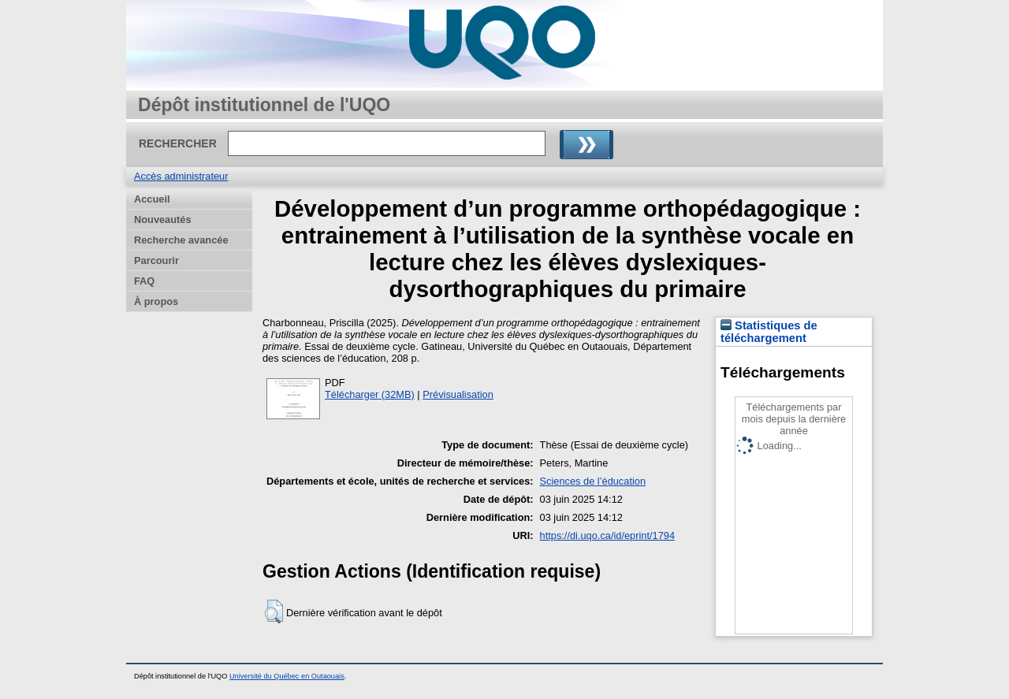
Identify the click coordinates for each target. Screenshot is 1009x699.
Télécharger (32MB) (370, 394)
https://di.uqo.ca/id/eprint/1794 (607, 535)
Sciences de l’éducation (593, 481)
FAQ (144, 281)
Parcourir (156, 260)
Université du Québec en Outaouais (286, 676)
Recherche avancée (181, 240)
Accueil (152, 199)
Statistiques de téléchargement (768, 331)
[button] (274, 611)
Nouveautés (163, 219)
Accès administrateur (181, 176)
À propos (156, 301)
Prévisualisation (458, 394)
